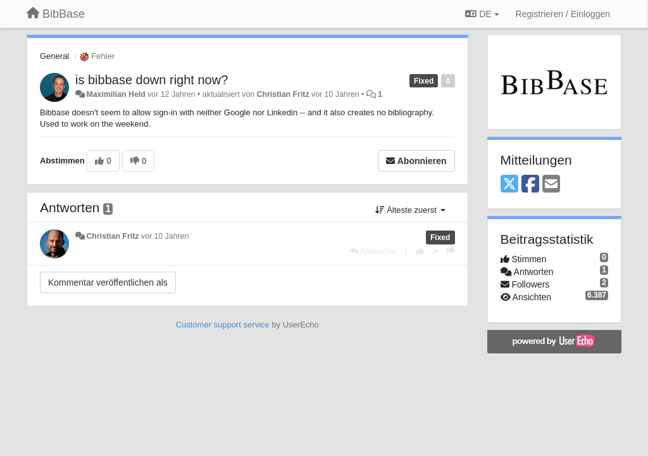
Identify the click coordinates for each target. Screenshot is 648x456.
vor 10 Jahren (165, 236)
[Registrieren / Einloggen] (563, 14)
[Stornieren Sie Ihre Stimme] (435, 251)
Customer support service (223, 324)
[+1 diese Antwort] (420, 251)
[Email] (551, 185)
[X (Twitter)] (509, 185)
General (54, 56)
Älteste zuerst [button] (410, 210)
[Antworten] (373, 251)
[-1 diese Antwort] (451, 251)
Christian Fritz (283, 94)
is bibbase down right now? (151, 80)
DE (482, 14)
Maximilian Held (115, 94)
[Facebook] (530, 185)
